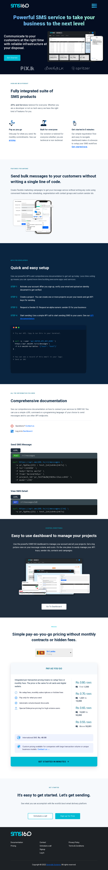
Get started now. (79, 147)
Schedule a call (40, 816)
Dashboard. (28, 431)
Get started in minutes (54, 761)
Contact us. (30, 426)
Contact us (44, 749)
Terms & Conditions (76, 846)
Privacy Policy (74, 842)
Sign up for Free (67, 816)
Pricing (13, 846)
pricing (12, 140)
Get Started (12, 58)
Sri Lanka (51, 651)
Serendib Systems (53, 865)
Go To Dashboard (54, 607)
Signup (42, 849)
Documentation (17, 842)
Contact (43, 842)
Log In (42, 853)
